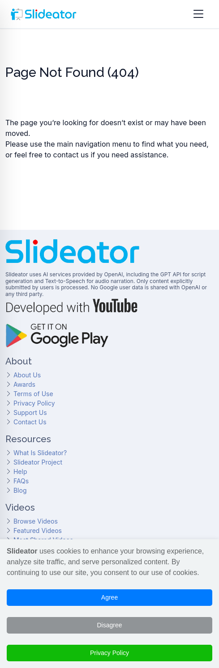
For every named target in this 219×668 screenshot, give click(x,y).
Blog (20, 490)
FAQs (21, 481)
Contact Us (30, 422)
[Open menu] (198, 14)
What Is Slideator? (40, 453)
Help (20, 471)
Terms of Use (33, 393)
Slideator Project (37, 462)
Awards (24, 384)
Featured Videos (37, 530)
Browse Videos (35, 521)
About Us (27, 375)
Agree (109, 597)
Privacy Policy (34, 403)
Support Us (30, 412)
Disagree (109, 625)
